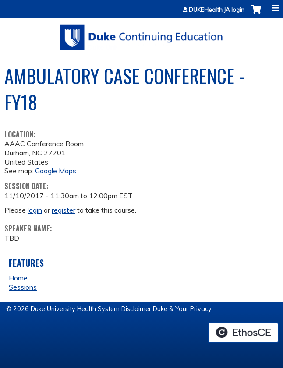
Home (18, 277)
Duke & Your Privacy (182, 309)
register (63, 210)
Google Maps (55, 170)
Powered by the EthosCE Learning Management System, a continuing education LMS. (243, 332)
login (35, 210)
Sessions (23, 287)
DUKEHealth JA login (216, 10)
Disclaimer (136, 309)
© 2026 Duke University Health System (63, 309)
